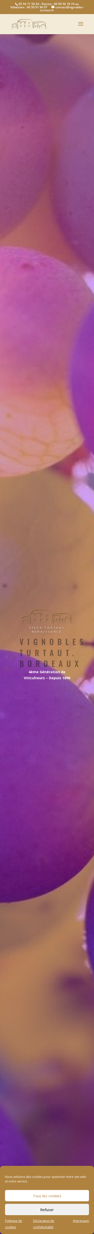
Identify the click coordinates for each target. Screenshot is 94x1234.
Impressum (81, 1221)
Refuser (47, 1209)
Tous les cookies (47, 1195)
